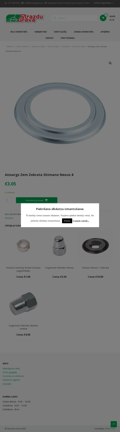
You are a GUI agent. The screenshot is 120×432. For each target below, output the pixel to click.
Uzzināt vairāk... (81, 221)
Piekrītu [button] (67, 221)
